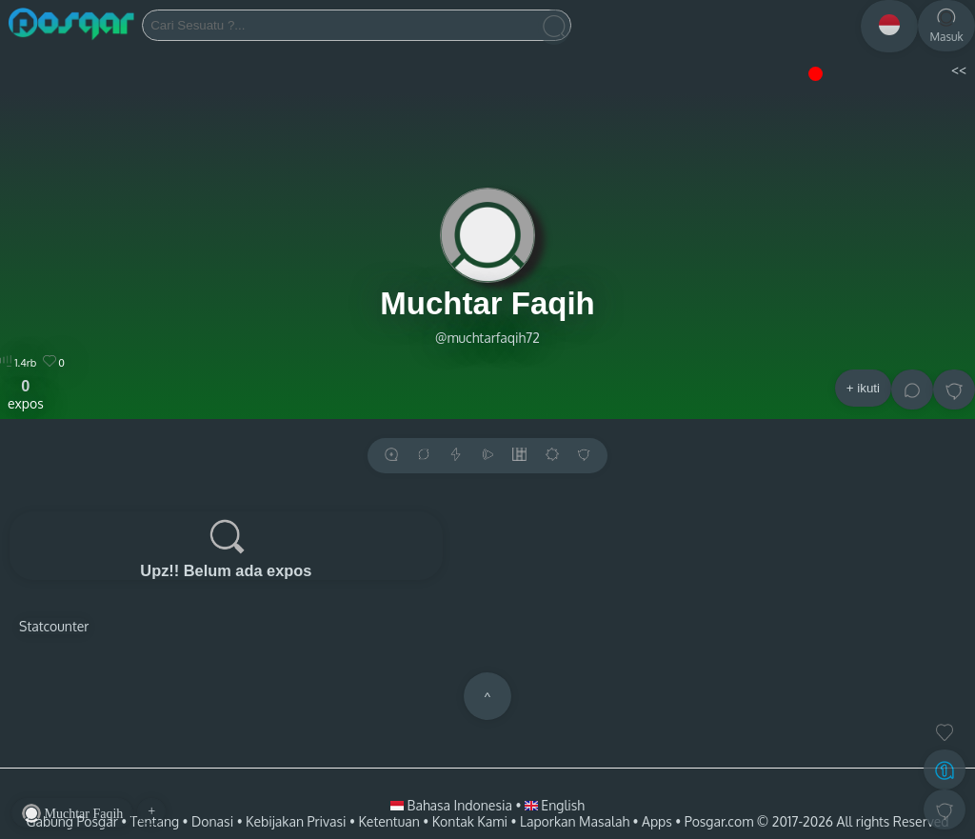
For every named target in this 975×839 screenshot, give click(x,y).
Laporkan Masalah (574, 821)
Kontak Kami (469, 821)
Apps (657, 821)
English (555, 805)
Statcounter (54, 626)
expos (26, 394)
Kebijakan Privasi (296, 821)
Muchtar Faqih (487, 303)
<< (958, 69)
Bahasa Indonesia (452, 805)
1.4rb (18, 363)
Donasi (212, 821)
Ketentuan (388, 821)
